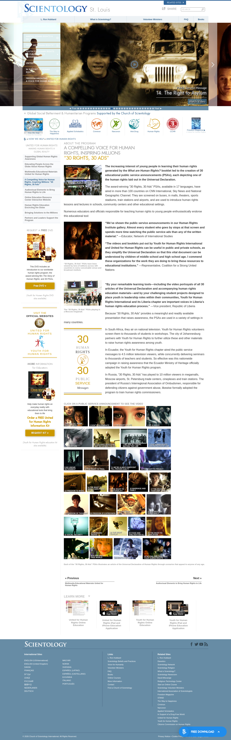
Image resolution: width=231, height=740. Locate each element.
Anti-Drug (134, 124)
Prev (74, 108)
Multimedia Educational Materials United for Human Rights (41, 173)
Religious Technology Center (170, 681)
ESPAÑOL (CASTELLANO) (74, 674)
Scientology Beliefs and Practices (122, 661)
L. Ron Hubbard (48, 19)
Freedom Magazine (196, 131)
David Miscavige (164, 678)
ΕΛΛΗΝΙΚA (67, 677)
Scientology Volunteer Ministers (171, 688)
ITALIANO (66, 680)
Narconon (116, 124)
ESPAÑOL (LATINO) (71, 670)
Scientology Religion (166, 668)
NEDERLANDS (30, 688)
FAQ (186, 19)
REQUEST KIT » (40, 433)
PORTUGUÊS (68, 684)
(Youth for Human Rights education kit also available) (40, 444)
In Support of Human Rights (38, 71)
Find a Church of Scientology (120, 688)
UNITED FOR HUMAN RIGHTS (61, 139)
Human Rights (153, 124)
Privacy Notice (164, 736)
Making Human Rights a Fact (39, 38)
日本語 (27, 678)
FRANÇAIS (29, 670)
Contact (111, 685)
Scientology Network (166, 665)
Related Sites (175, 2)
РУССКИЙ (28, 681)
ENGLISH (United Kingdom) (36, 664)
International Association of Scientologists (175, 691)
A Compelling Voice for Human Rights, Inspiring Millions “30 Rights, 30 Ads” (40, 182)
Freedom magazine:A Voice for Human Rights (41, 80)
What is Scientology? (100, 19)
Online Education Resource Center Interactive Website (38, 198)
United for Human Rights (168, 718)
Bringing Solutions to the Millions (41, 213)
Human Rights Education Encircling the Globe (37, 206)
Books (201, 19)
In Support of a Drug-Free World (171, 714)
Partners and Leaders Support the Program (41, 219)
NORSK (65, 664)
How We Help (33, 133)
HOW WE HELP (36, 139)
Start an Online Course (167, 685)
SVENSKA (66, 667)
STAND (161, 698)
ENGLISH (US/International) (36, 660)
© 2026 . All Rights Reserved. (50, 736)
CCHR (172, 124)
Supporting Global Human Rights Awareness (41, 157)
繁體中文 (28, 685)
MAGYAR (66, 660)
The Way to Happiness (54, 125)
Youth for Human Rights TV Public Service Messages (40, 54)
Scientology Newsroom (167, 675)
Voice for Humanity (115, 665)
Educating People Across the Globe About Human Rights (39, 165)
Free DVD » (40, 285)
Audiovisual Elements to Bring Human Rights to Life (40, 191)
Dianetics (161, 661)
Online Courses (114, 678)
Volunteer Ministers (152, 19)
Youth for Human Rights (167, 721)
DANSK (27, 667)
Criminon (96, 124)
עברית (27, 674)
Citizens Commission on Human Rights (174, 724)
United (30, 63)
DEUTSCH (28, 691)
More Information (115, 681)
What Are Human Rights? (40, 45)
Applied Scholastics (75, 124)
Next (157, 108)
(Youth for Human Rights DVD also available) (40, 297)
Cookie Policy (177, 736)
